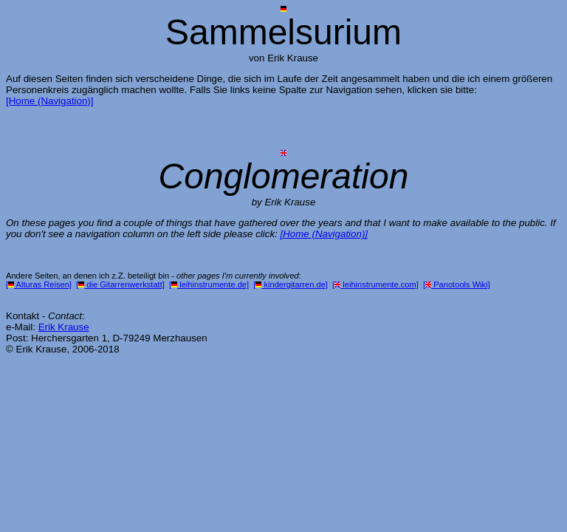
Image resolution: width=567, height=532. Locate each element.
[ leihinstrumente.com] (375, 284)
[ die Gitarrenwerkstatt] (120, 284)
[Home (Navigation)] (50, 100)
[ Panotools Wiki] (456, 284)
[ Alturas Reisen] (39, 284)
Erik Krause (63, 326)
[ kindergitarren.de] (290, 284)
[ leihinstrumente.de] (209, 284)
